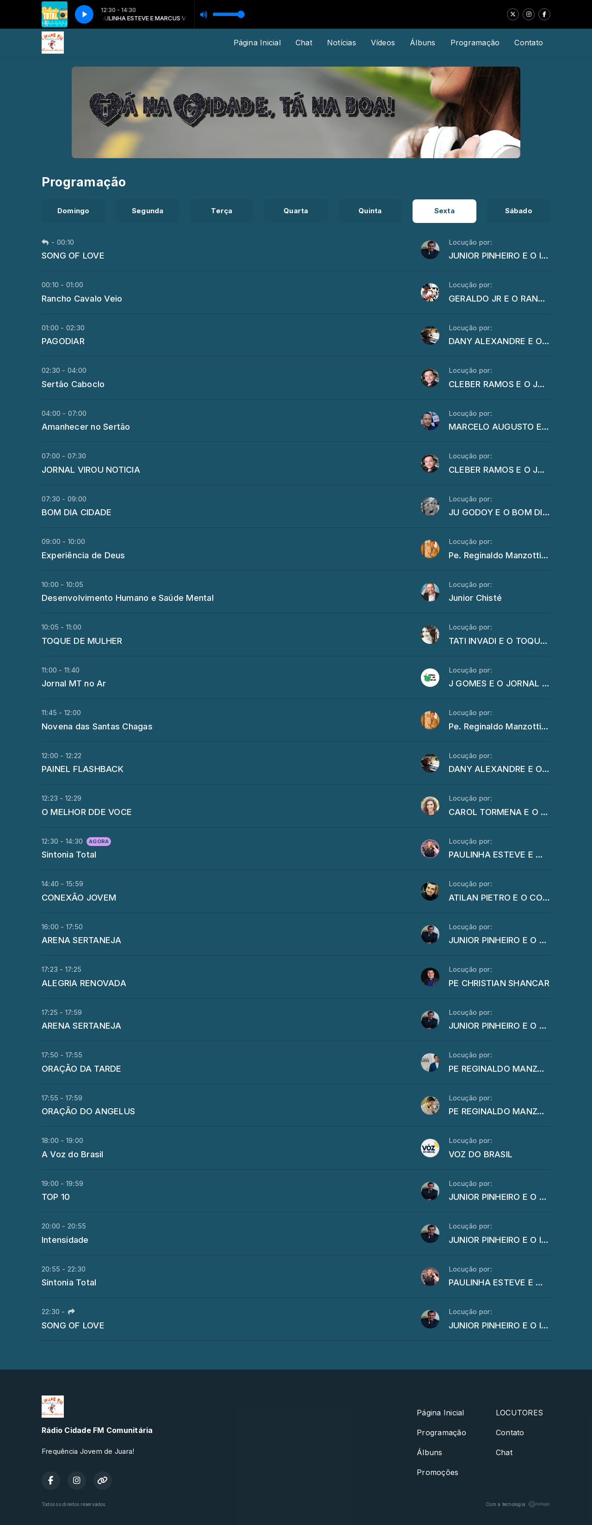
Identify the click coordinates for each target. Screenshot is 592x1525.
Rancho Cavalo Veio (82, 298)
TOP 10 (56, 1197)
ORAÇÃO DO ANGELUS (88, 1111)
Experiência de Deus (83, 555)
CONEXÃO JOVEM (79, 897)
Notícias (341, 42)
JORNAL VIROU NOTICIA (91, 469)
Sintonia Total (69, 854)
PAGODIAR (63, 341)
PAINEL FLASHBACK (82, 769)
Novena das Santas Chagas (97, 726)
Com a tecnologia (518, 1504)
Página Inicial (257, 42)
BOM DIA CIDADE (76, 512)
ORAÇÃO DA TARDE (82, 1068)
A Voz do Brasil (73, 1154)
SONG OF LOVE (73, 255)
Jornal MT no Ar (74, 683)
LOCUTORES (519, 1412)
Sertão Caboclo (73, 384)
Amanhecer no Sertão (86, 426)
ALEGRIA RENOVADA (84, 983)
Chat (304, 42)
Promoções (437, 1472)
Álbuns (422, 42)
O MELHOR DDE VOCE (87, 812)
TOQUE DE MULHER (82, 641)
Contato (528, 42)
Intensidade (65, 1240)
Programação (475, 42)
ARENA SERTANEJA (82, 940)
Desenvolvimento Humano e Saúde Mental (128, 598)
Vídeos (383, 42)
